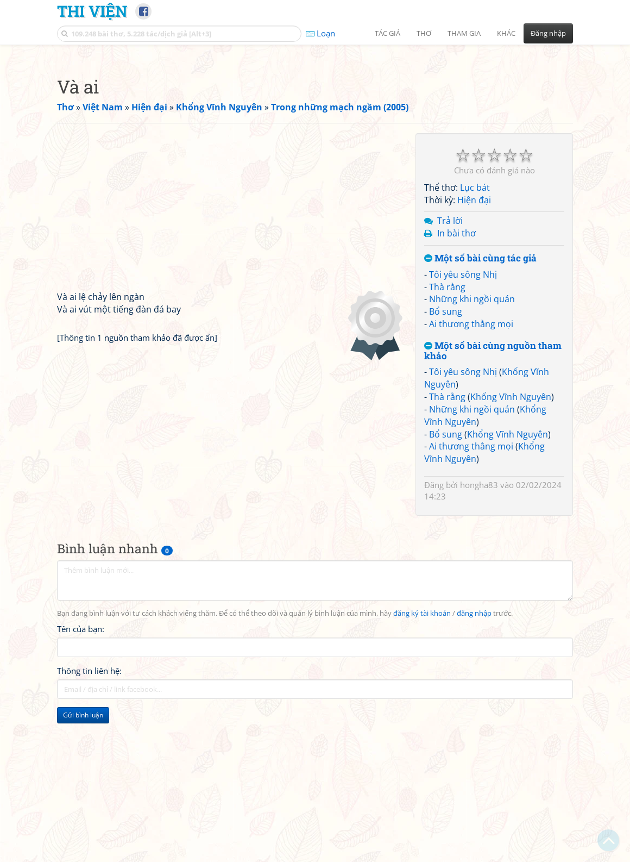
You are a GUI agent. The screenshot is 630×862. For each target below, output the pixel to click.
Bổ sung (445, 464)
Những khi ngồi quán (472, 451)
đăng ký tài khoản (422, 765)
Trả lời (450, 373)
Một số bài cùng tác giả (480, 410)
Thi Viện (92, 11)
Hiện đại (474, 352)
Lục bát (475, 340)
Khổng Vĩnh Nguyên (510, 549)
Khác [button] (506, 33)
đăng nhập (474, 765)
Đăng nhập (548, 33)
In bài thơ (456, 385)
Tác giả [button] (387, 33)
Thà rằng (447, 439)
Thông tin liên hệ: (89, 822)
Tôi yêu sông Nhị (463, 427)
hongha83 (479, 637)
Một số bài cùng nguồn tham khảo (493, 503)
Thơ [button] (424, 33)
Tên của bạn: (80, 781)
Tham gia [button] (464, 33)
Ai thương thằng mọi (471, 476)
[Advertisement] (315, 128)
